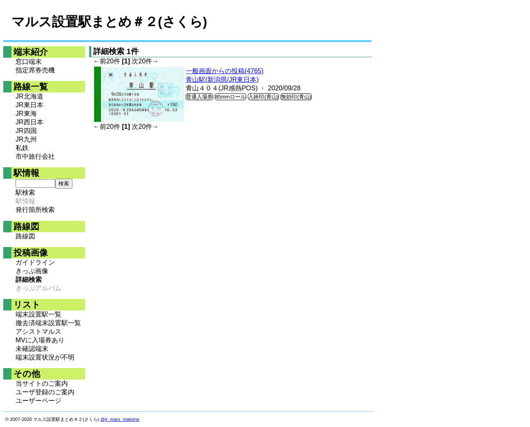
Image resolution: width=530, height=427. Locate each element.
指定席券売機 (35, 70)
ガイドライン (35, 262)
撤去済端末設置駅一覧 (48, 322)
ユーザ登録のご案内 (45, 392)
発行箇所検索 (35, 209)
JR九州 (26, 139)
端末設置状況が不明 (45, 357)
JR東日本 (29, 104)
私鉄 (22, 147)
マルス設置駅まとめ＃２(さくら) (109, 21)
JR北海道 (29, 96)
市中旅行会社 (35, 156)
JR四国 (26, 130)
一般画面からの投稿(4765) (224, 70)
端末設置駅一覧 (38, 314)
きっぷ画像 (32, 270)
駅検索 (25, 192)
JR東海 (26, 113)
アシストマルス (38, 331)
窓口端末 (29, 61)
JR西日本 (29, 122)
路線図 (25, 236)
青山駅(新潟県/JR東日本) (222, 79)
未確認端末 (32, 348)
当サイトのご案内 (42, 383)
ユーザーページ (38, 400)
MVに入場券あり (40, 340)
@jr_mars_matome (120, 419)
